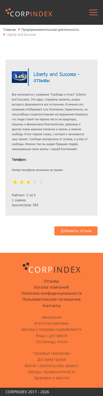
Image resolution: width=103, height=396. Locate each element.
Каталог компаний (51, 287)
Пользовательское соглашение (51, 299)
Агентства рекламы (51, 323)
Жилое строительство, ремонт (51, 365)
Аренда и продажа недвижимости (51, 329)
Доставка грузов (51, 359)
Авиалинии (52, 317)
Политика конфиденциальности (51, 293)
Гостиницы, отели (52, 341)
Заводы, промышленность (52, 371)
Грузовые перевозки (51, 353)
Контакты (52, 305)
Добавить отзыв (75, 230)
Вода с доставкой (51, 335)
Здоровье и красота (51, 377)
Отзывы (51, 281)
